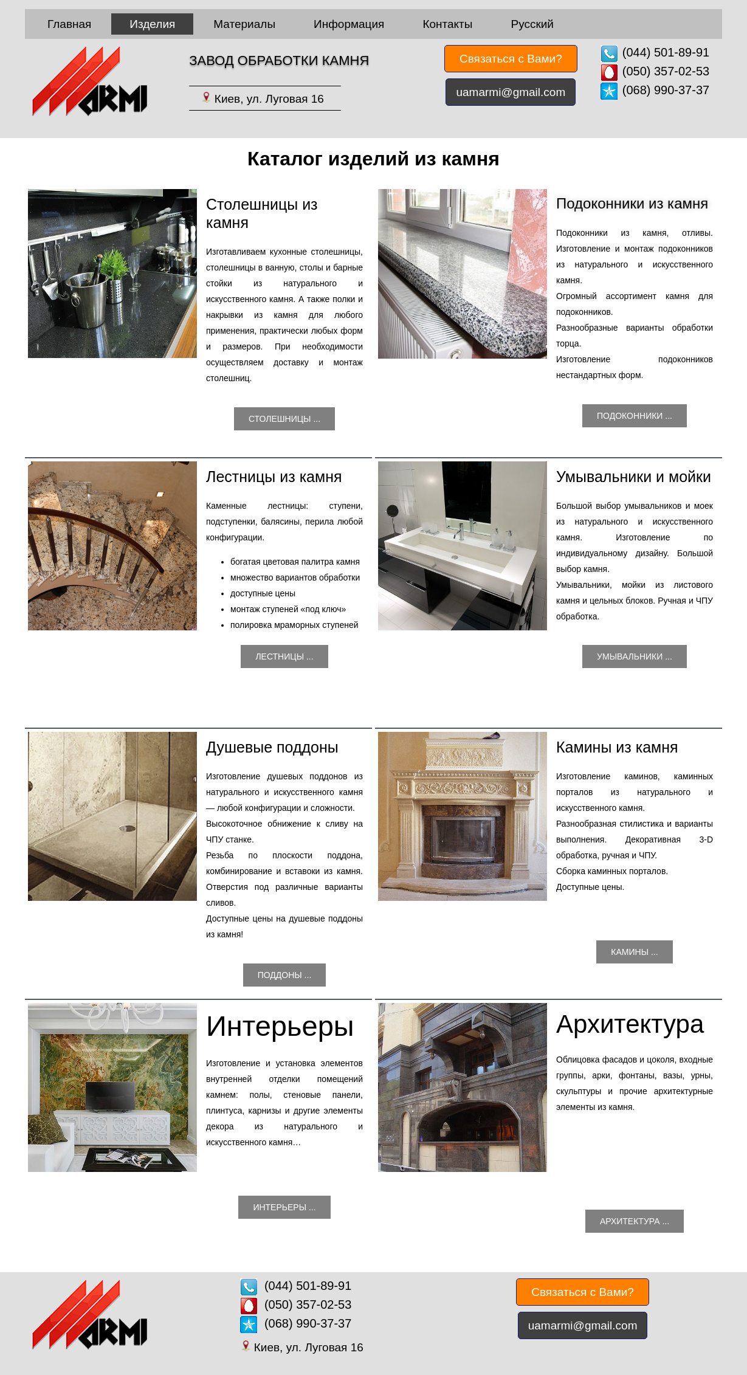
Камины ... (634, 952)
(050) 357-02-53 (665, 71)
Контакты (447, 24)
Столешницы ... (284, 419)
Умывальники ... (634, 656)
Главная (69, 24)
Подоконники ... (634, 416)
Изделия (152, 24)
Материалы (244, 24)
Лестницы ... (284, 656)
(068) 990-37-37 (665, 90)
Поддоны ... (285, 975)
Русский (532, 24)
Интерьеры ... (284, 1207)
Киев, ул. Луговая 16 (269, 98)
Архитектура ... (634, 1221)
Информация (349, 24)
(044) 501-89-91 (665, 52)
